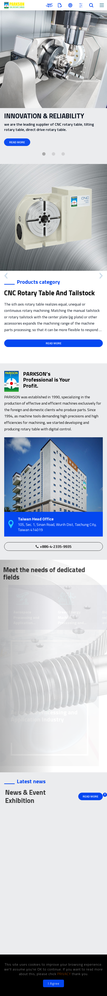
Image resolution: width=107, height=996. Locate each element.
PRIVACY (64, 973)
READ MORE (16, 142)
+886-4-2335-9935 (56, 546)
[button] (44, 154)
